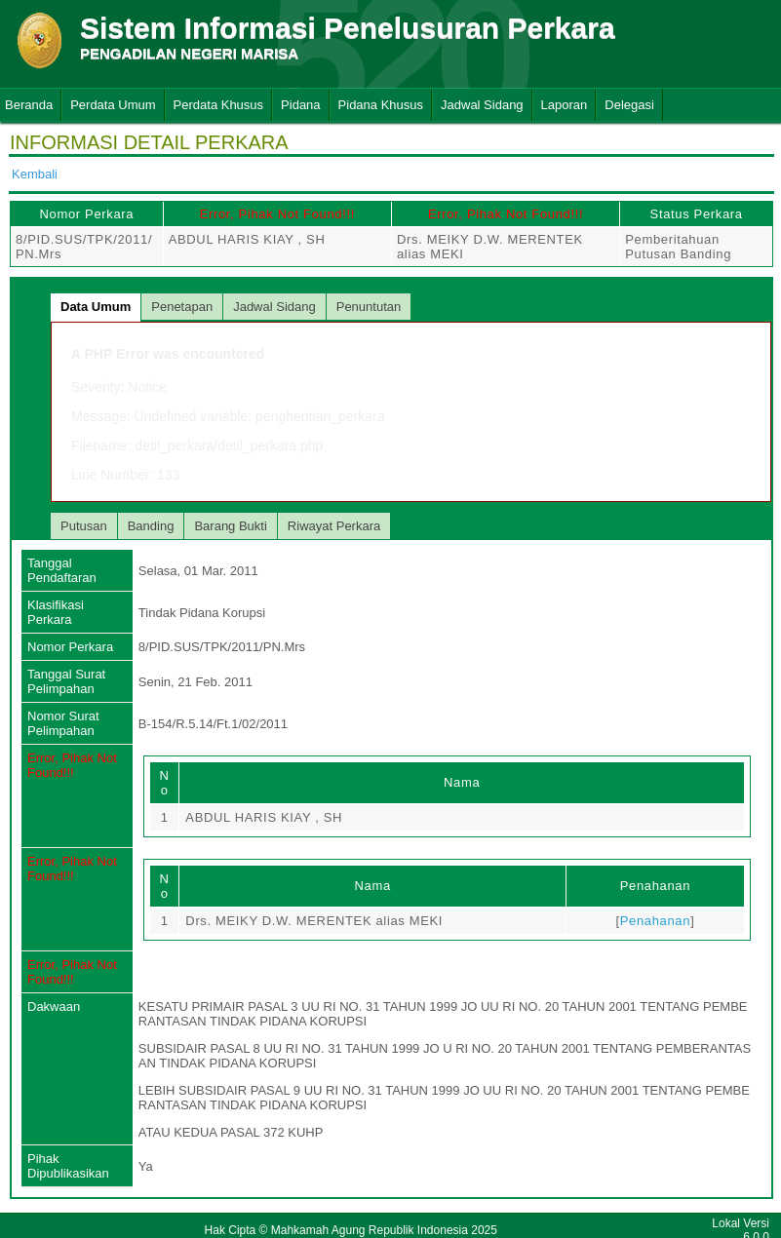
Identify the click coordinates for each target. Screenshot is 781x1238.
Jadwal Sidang (482, 104)
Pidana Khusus (380, 104)
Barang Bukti (230, 526)
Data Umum (95, 306)
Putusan (83, 526)
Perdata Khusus (219, 104)
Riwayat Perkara (334, 526)
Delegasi (629, 104)
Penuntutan (369, 306)
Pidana (300, 104)
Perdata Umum (112, 104)
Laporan (564, 104)
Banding (151, 526)
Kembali (35, 174)
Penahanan (655, 920)
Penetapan (182, 306)
